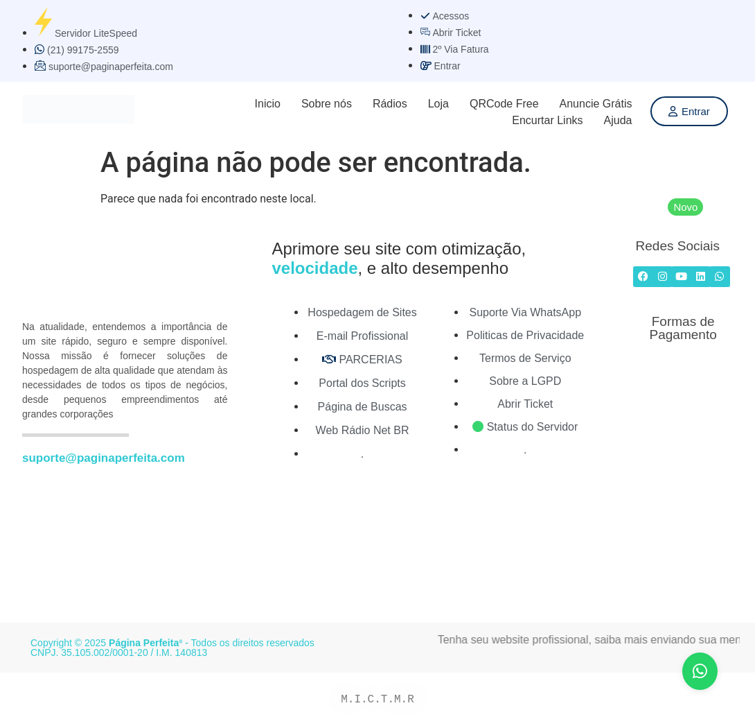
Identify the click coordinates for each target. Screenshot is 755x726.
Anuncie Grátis (596, 104)
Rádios (390, 104)
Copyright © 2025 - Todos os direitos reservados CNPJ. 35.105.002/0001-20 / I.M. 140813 (172, 647)
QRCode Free (504, 104)
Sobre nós (326, 104)
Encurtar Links (547, 120)
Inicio (268, 104)
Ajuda (618, 120)
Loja (438, 104)
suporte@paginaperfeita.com (103, 458)
